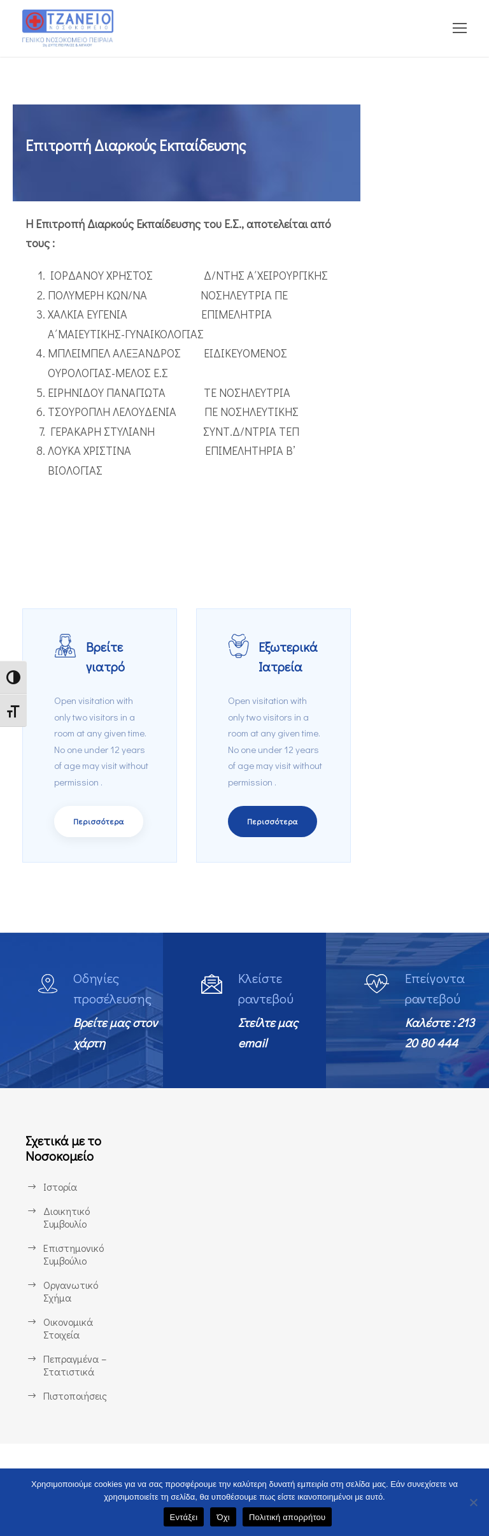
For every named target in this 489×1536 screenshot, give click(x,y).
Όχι (223, 1517)
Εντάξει (184, 1517)
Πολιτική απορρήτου (287, 1517)
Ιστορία (59, 1223)
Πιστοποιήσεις (75, 1432)
